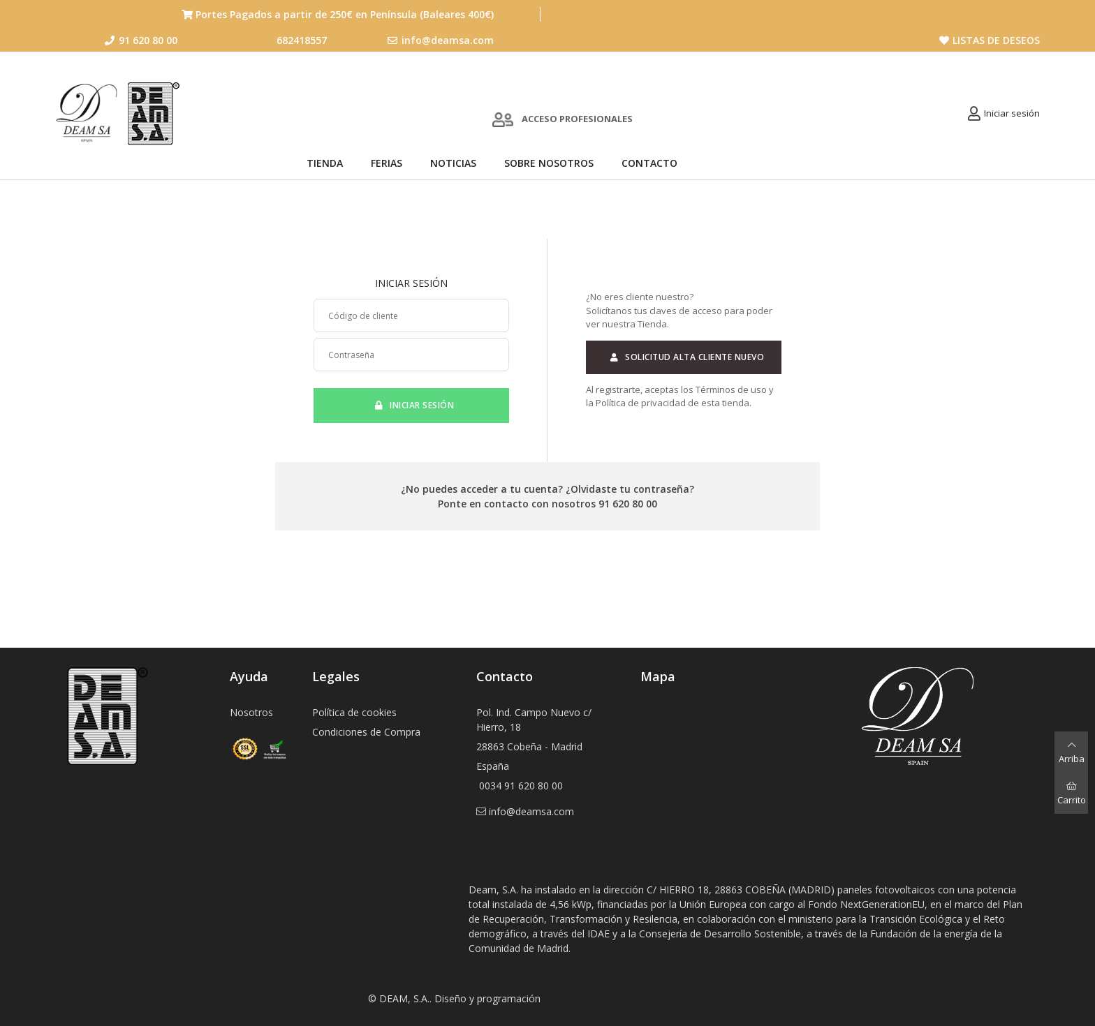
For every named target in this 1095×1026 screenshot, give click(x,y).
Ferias (386, 163)
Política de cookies (354, 712)
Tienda (325, 163)
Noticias (453, 163)
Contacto (649, 163)
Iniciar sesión (1012, 113)
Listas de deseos (989, 40)
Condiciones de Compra (366, 731)
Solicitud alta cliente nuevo (684, 357)
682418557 (302, 40)
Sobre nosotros (549, 163)
